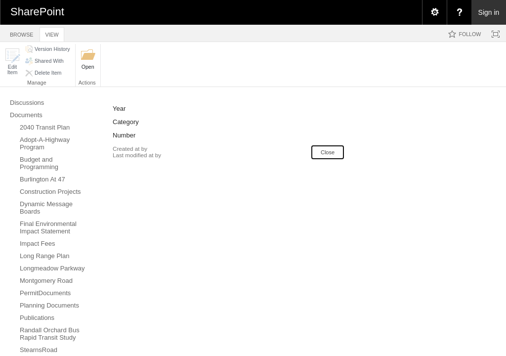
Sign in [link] (489, 12)
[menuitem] (434, 12)
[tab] (21, 33)
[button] (12, 61)
